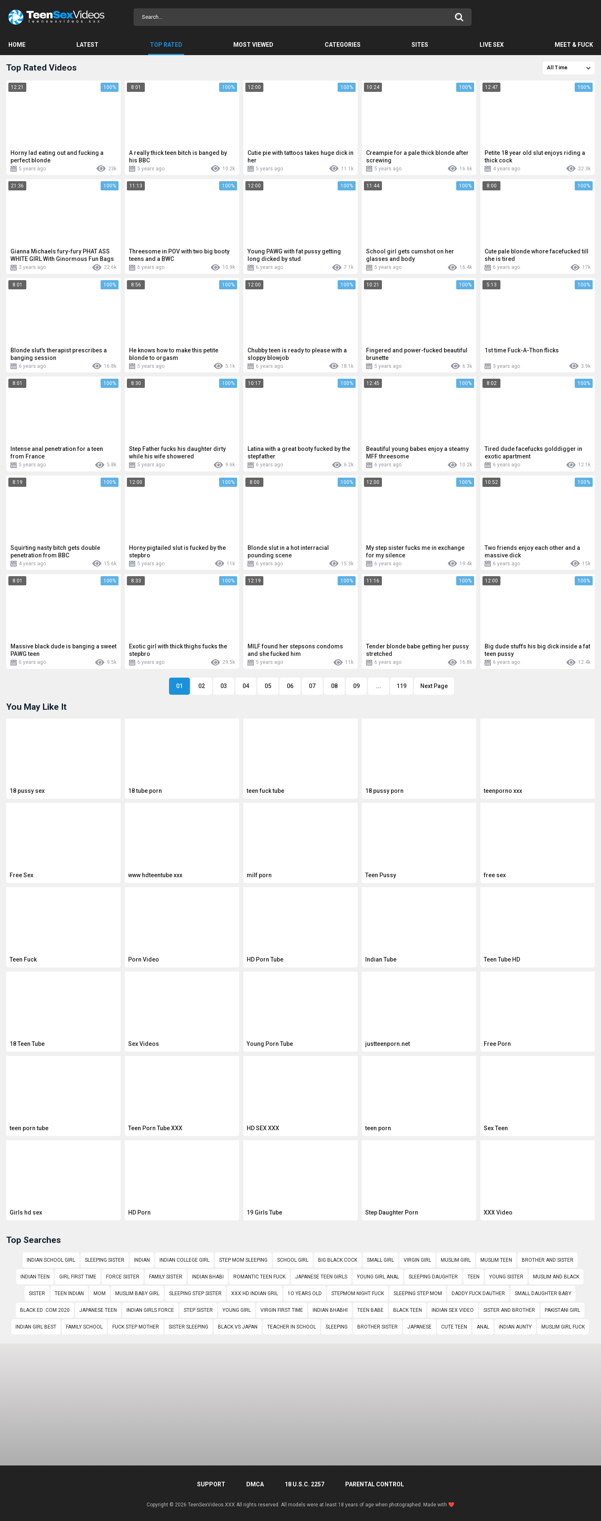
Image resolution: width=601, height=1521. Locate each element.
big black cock (337, 1260)
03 (223, 686)
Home (16, 44)
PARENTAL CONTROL (374, 1484)
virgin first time (281, 1310)
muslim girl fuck (563, 1327)
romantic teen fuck (259, 1277)
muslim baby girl (137, 1293)
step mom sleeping (243, 1260)
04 (245, 686)
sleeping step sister (195, 1293)
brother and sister (547, 1260)
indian (142, 1260)
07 (312, 686)
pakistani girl (562, 1310)
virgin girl (417, 1260)
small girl (380, 1260)
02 (201, 686)
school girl (292, 1260)
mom (99, 1293)
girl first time (77, 1277)
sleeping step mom (418, 1293)
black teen (407, 1310)
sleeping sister (104, 1260)
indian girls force (150, 1310)
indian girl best (35, 1327)
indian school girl (51, 1260)
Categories (343, 44)
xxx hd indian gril (254, 1293)
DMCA (255, 1484)
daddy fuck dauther (478, 1293)
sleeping (337, 1327)
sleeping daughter (433, 1277)
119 (401, 686)
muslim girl (456, 1260)
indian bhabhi (330, 1310)
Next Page (434, 686)
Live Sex (492, 44)
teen (473, 1277)
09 (356, 686)
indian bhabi (208, 1277)
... (378, 686)
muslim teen (496, 1260)
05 (268, 686)
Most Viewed (253, 44)
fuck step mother (135, 1327)
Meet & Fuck (574, 44)
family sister (165, 1277)
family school (84, 1327)
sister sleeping (188, 1327)
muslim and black (556, 1277)
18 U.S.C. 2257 (304, 1484)
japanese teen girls (321, 1277)
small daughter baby (543, 1293)
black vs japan (238, 1327)
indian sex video (453, 1310)
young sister (506, 1277)
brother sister (377, 1327)
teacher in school (291, 1327)
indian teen (35, 1277)
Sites (420, 44)
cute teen (454, 1327)
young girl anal (378, 1277)
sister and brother (509, 1310)
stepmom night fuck (357, 1293)
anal (483, 1327)
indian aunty (515, 1327)
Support (211, 1484)
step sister (198, 1310)
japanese (419, 1327)
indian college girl (184, 1260)
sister (37, 1293)
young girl (236, 1310)
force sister (122, 1277)
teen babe (370, 1310)
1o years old (305, 1293)
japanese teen (98, 1310)
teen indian (69, 1293)
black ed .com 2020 (45, 1310)
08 (334, 686)
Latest (87, 44)
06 (290, 686)
